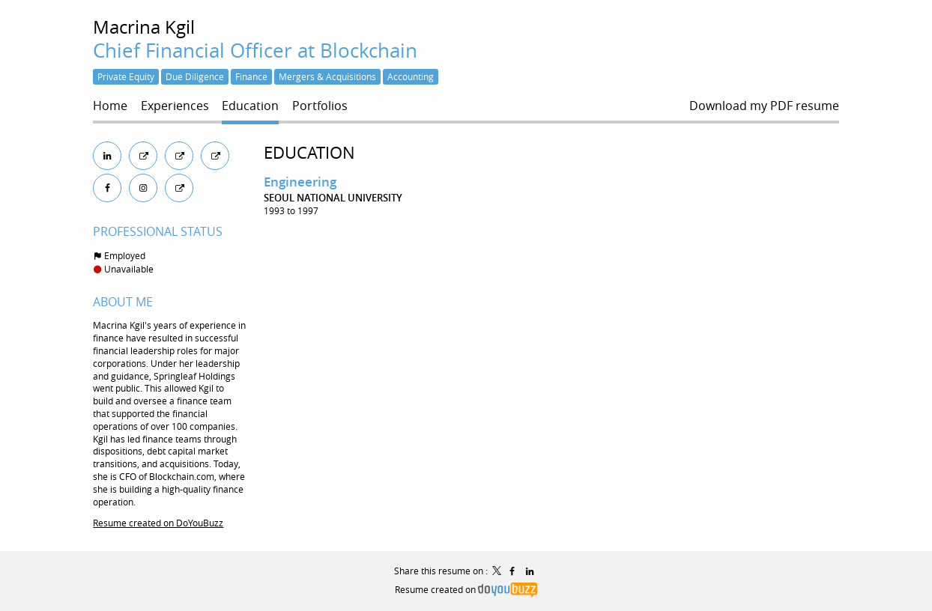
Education (309, 152)
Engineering (300, 181)
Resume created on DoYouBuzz (158, 523)
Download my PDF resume (764, 106)
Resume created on (466, 589)
